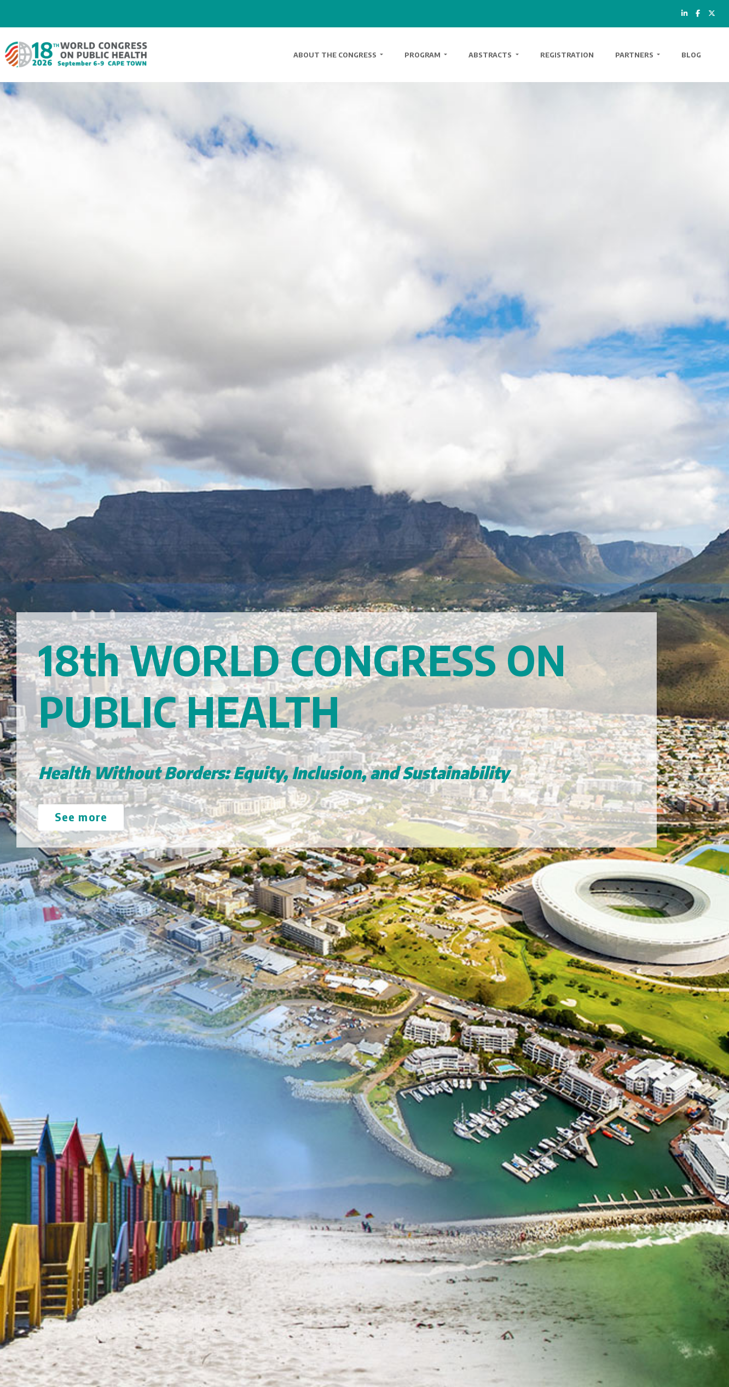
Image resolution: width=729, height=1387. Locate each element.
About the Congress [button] (335, 54)
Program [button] (423, 54)
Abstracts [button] (490, 54)
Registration (567, 54)
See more (81, 816)
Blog (691, 54)
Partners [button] (635, 54)
